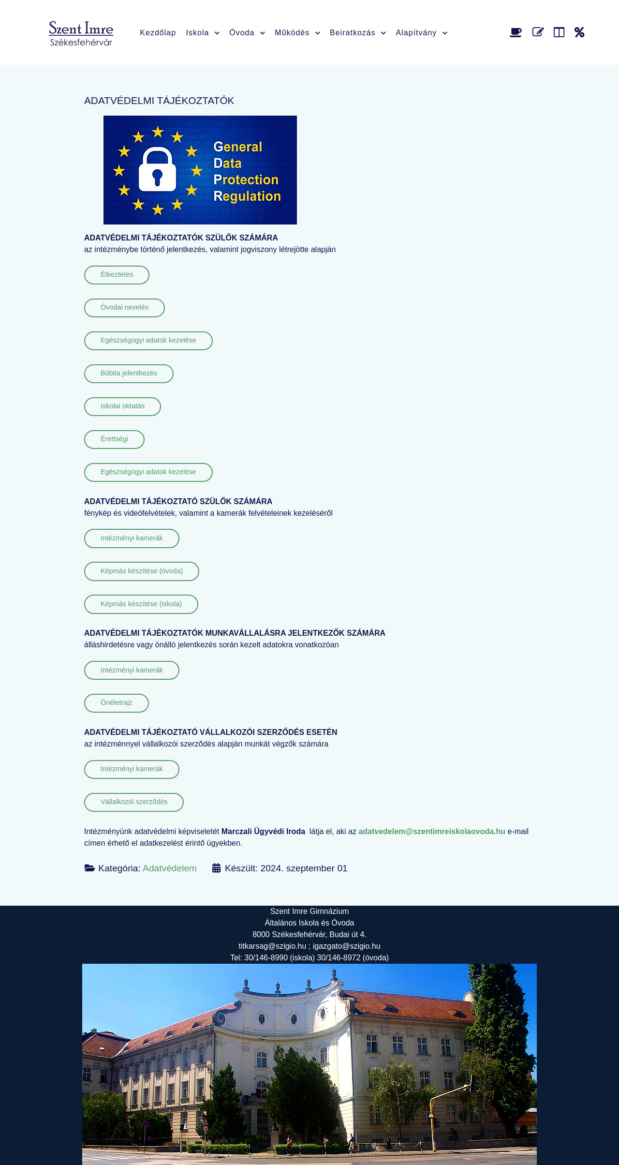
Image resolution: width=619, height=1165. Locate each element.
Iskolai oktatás (123, 406)
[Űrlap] (539, 32)
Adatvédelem (170, 868)
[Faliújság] (561, 32)
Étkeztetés (117, 274)
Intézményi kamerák (132, 538)
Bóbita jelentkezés (129, 373)
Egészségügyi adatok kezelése (148, 340)
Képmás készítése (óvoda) (142, 571)
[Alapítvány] (580, 32)
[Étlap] (518, 32)
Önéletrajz (117, 702)
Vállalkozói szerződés (134, 802)
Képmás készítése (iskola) (141, 604)
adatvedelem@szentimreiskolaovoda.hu (431, 831)
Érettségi (114, 439)
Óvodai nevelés (124, 307)
